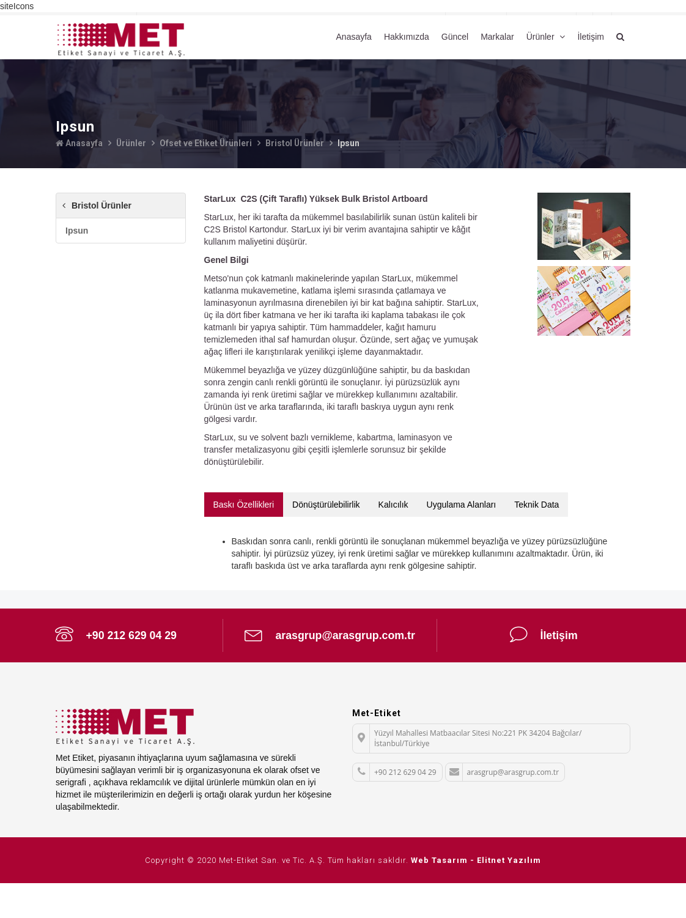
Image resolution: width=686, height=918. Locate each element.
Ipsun (76, 230)
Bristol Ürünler (296, 143)
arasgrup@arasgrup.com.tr (330, 647)
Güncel (454, 37)
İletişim (590, 37)
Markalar (497, 37)
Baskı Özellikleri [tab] (244, 504)
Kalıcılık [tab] (393, 504)
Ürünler (541, 37)
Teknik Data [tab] (536, 504)
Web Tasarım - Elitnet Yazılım (476, 895)
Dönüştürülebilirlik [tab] (326, 504)
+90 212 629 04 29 (115, 634)
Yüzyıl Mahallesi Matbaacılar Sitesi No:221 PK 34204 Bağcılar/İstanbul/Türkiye (467, 773)
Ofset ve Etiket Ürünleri (206, 143)
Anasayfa (354, 37)
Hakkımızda (406, 37)
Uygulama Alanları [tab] (461, 504)
